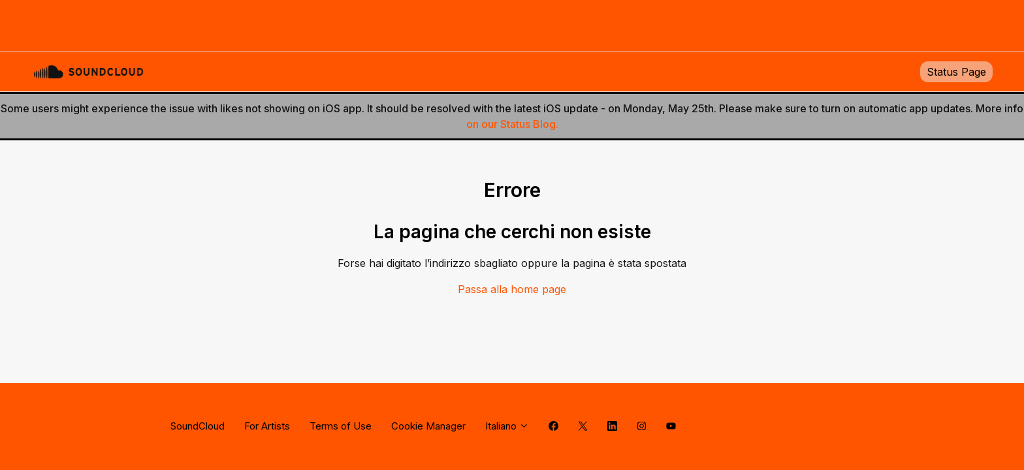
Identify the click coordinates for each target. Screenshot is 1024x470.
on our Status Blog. (512, 124)
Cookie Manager (428, 426)
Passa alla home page (512, 289)
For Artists (267, 426)
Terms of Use (341, 426)
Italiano (507, 426)
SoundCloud (197, 426)
